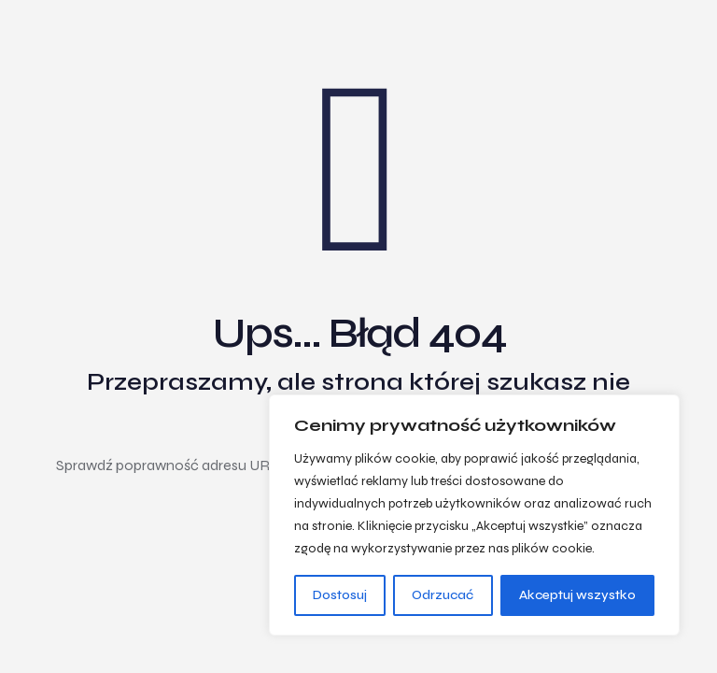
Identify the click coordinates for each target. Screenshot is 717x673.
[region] (474, 515)
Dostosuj (340, 595)
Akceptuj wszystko (577, 595)
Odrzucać (442, 595)
